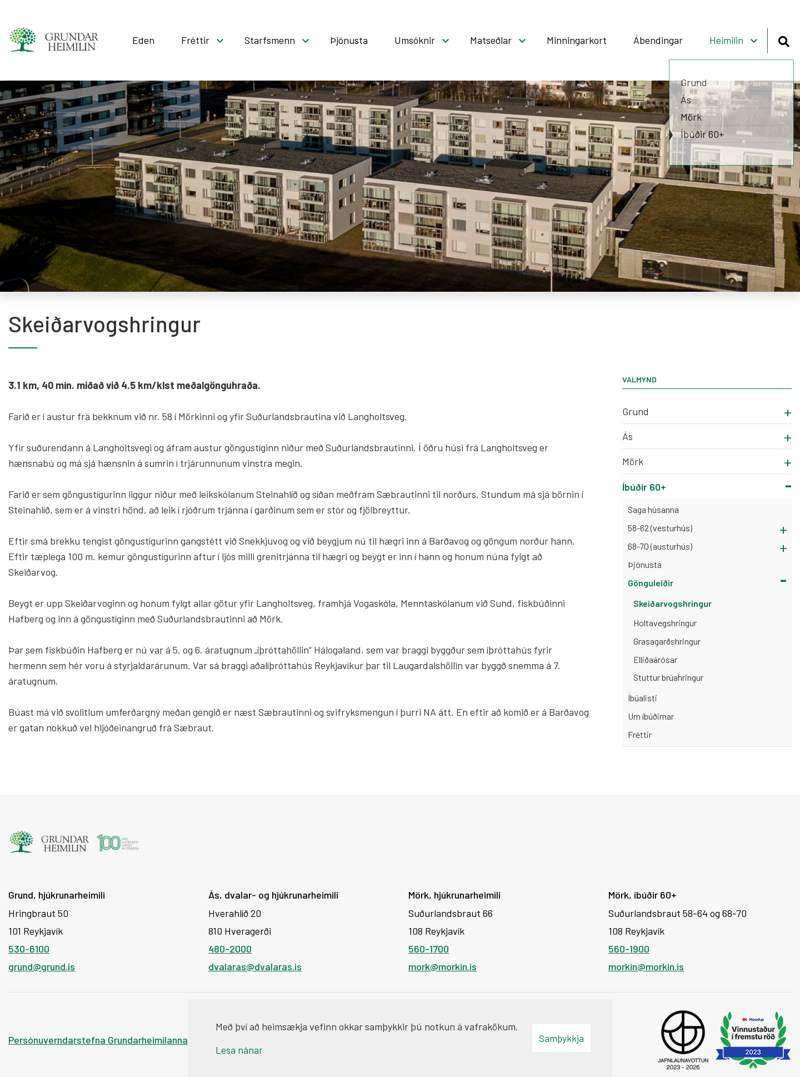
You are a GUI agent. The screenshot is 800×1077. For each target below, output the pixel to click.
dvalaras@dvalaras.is (255, 966)
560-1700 (428, 949)
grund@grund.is (41, 966)
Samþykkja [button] (561, 1038)
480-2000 (230, 949)
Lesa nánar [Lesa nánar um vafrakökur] (239, 1050)
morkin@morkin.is (646, 966)
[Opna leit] (783, 39)
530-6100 (28, 949)
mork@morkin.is (442, 966)
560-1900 (628, 949)
